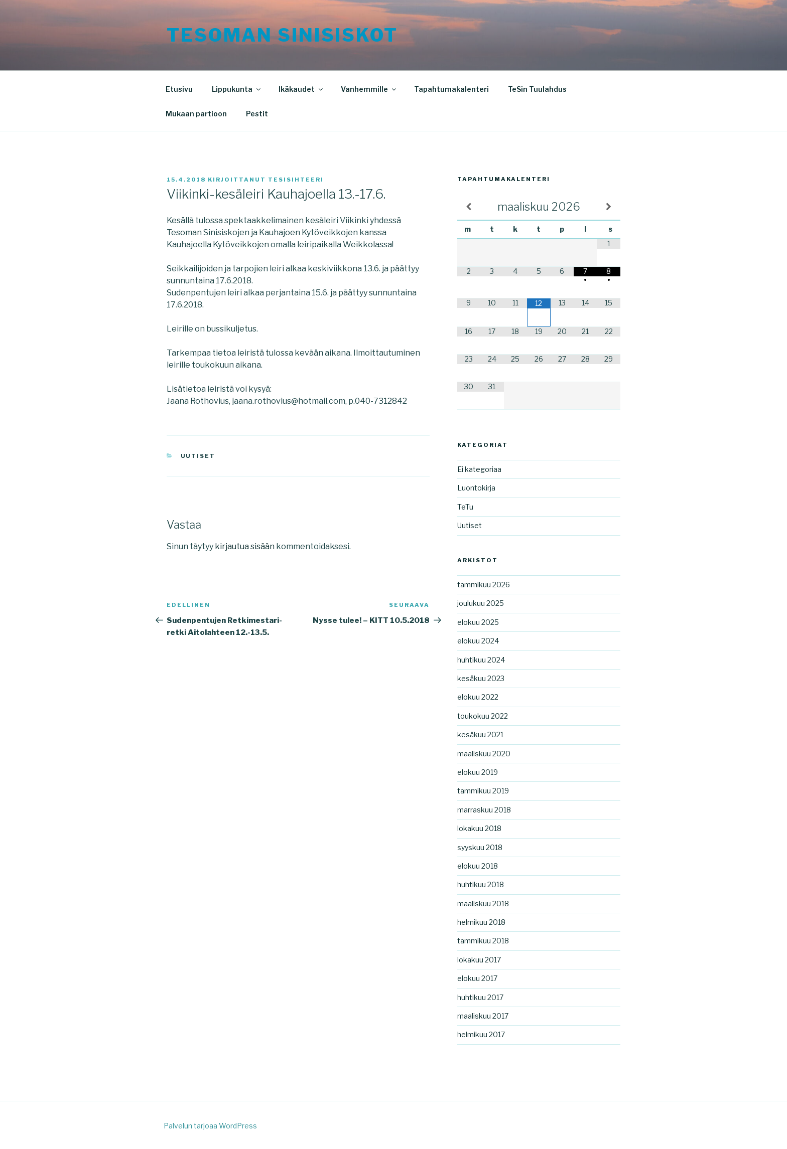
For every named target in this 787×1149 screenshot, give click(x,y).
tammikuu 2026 (483, 584)
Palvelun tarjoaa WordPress (210, 1125)
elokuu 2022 (477, 697)
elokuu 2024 (478, 640)
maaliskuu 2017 (482, 1016)
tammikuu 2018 (483, 940)
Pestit (257, 113)
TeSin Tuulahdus (537, 89)
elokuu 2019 (477, 772)
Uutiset (198, 455)
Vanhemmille (369, 89)
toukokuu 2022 (482, 716)
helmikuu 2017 (481, 1034)
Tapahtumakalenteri (451, 89)
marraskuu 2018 (484, 809)
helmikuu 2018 (481, 922)
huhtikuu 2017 (480, 997)
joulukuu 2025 (480, 603)
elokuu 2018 (477, 866)
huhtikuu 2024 (481, 659)
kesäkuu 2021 (480, 734)
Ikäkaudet (301, 89)
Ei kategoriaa (479, 469)
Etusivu (179, 89)
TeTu (465, 507)
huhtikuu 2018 (480, 884)
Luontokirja (476, 487)
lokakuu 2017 (479, 959)
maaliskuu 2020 (483, 753)
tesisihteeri (296, 179)
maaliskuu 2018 (483, 903)
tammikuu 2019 (483, 790)
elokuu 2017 (477, 978)
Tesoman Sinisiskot (282, 35)
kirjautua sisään (245, 546)
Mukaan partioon (196, 113)
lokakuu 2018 (479, 828)
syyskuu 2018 (479, 847)
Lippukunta (237, 89)
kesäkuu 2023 (480, 678)
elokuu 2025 (478, 622)
